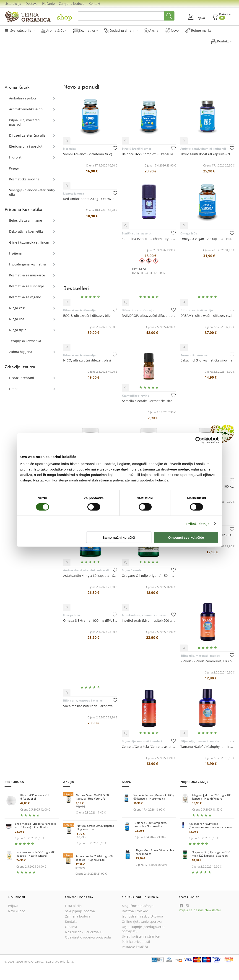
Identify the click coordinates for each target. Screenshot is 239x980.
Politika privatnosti (136, 941)
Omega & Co (188, 233)
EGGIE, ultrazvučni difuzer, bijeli (87, 315)
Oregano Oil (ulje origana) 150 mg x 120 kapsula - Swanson (149, 575)
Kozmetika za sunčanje (26, 286)
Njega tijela (17, 330)
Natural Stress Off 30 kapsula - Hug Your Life (96, 827)
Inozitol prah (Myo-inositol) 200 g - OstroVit (149, 620)
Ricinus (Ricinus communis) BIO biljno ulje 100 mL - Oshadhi (207, 661)
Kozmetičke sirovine (24, 179)
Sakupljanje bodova (80, 911)
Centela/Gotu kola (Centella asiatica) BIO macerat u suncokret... (149, 746)
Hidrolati (15, 157)
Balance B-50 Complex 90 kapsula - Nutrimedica (149, 154)
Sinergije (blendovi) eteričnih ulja (31, 192)
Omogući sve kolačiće (186, 537)
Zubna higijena (20, 352)
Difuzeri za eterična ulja (27, 135)
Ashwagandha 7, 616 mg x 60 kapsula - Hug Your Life (94, 858)
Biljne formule (131, 570)
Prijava (13, 906)
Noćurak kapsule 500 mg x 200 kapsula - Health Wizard (35, 854)
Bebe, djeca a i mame (25, 220)
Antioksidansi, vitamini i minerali (203, 149)
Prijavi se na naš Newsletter (200, 910)
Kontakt (94, 3)
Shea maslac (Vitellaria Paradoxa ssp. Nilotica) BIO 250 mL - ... (90, 706)
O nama (71, 927)
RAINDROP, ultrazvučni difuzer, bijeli (149, 315)
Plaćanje (48, 3)
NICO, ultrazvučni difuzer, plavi (87, 360)
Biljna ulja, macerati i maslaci (25, 122)
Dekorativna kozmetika (26, 231)
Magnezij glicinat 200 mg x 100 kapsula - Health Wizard (211, 797)
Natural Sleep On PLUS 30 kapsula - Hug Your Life (92, 797)
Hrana (13, 389)
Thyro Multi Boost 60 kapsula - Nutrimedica (207, 154)
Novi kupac (16, 911)
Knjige (14, 168)
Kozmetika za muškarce (27, 275)
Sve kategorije (19, 30)
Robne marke (198, 30)
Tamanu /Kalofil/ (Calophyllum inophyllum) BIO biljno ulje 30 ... (207, 746)
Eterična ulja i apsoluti (26, 146)
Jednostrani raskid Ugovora (142, 916)
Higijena (15, 253)
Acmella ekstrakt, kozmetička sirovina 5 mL (149, 401)
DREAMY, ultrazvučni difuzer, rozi (206, 315)
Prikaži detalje (198, 523)
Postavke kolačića (135, 947)
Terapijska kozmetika (25, 341)
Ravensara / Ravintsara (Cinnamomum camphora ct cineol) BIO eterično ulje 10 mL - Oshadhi (211, 825)
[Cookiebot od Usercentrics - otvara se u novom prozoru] (199, 440)
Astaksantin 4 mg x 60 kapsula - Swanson (90, 575)
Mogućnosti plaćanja (137, 906)
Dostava (32, 3)
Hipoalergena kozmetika (27, 264)
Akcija (151, 30)
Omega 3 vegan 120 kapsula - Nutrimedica (207, 239)
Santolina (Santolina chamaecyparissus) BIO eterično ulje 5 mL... (149, 239)
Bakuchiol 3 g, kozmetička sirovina (206, 360)
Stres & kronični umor (136, 149)
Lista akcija (13, 3)
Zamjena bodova (71, 3)
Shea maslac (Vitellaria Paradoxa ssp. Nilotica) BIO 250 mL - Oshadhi (36, 825)
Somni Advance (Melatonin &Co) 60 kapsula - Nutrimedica (90, 154)
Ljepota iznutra (73, 193)
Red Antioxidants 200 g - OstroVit (88, 199)
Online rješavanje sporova (142, 921)
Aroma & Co (54, 30)
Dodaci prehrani (121, 30)
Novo (172, 30)
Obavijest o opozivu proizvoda (88, 937)
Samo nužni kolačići (118, 537)
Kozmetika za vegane (25, 297)
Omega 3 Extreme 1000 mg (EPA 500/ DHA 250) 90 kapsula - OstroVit (90, 620)
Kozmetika (85, 30)
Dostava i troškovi (135, 911)
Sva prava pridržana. (60, 961)
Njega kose (17, 308)
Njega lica (16, 319)
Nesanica (69, 149)
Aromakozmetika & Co (25, 109)
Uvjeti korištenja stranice (141, 936)
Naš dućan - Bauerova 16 (84, 932)
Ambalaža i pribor (22, 98)
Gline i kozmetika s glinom (29, 242)
